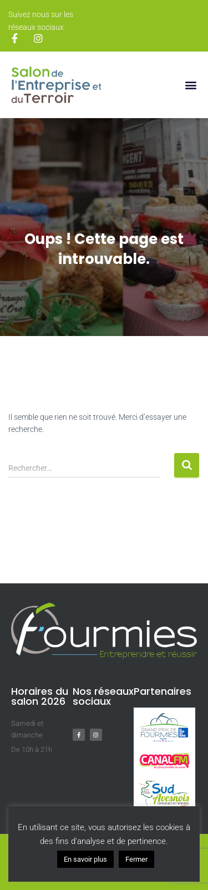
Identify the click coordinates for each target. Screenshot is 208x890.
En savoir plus (85, 859)
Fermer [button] (136, 859)
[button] (190, 85)
